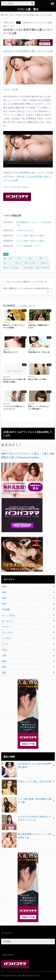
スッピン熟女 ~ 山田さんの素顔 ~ (30, 241)
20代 (6, 215)
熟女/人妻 (9, 268)
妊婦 (4, 661)
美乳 (40, 268)
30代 (4, 592)
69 (7, 258)
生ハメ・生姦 (22, 268)
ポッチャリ (10, 263)
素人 (32, 268)
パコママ (6, 638)
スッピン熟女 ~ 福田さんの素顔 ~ (30, 235)
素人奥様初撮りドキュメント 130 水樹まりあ (34, 223)
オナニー (6, 626)
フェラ (44, 258)
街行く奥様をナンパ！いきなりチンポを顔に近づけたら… (26, 289)
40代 (4, 598)
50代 (4, 603)
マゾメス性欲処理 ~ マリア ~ (28, 246)
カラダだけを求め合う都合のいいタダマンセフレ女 (27, 819)
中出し (20, 263)
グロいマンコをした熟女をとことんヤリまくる (26, 282)
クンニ (14, 258)
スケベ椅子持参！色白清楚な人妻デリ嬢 (27, 801)
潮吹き (46, 263)
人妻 (4, 655)
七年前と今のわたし (25, 230)
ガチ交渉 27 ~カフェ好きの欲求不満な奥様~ (27, 766)
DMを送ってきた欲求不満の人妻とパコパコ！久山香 (28, 51)
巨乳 (29, 263)
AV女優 (5, 609)
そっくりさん (8, 615)
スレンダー (7, 632)
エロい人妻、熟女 (28, 9)
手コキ (37, 263)
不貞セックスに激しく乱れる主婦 (27, 782)
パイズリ (24, 258)
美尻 (47, 268)
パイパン (34, 258)
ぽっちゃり (7, 621)
